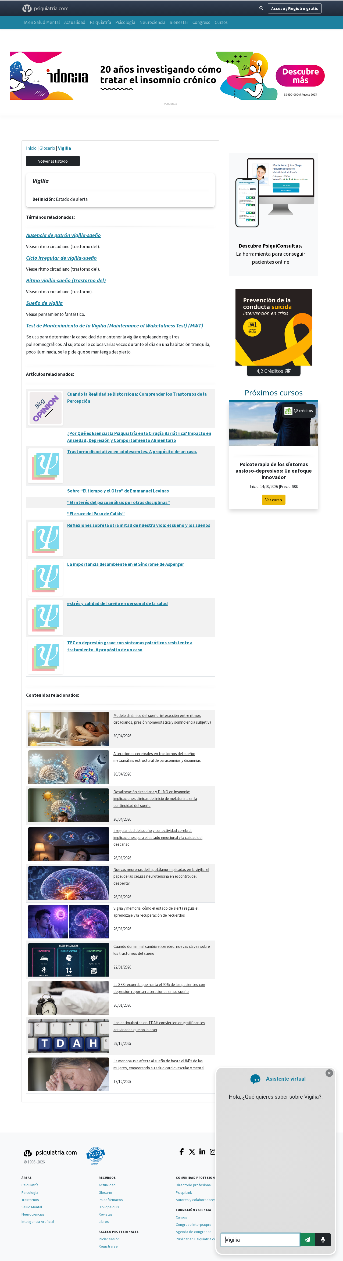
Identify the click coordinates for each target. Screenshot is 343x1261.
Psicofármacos (111, 1199)
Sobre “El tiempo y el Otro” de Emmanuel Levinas (118, 491)
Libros (104, 1221)
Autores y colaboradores (196, 1199)
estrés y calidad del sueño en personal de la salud (117, 603)
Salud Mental (32, 1207)
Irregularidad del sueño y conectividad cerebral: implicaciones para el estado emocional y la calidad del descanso (157, 837)
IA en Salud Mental (42, 22)
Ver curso (273, 499)
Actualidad (74, 22)
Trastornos (30, 1199)
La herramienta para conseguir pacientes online (270, 253)
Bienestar (179, 22)
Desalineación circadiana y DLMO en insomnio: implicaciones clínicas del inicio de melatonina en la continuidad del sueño (155, 798)
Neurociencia (152, 22)
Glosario (47, 148)
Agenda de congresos (194, 1231)
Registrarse (108, 1246)
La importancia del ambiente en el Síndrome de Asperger (125, 564)
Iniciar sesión (109, 1239)
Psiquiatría (100, 22)
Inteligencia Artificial (38, 1221)
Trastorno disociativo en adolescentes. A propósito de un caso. (132, 452)
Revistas (106, 1214)
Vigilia (64, 148)
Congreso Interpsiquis (194, 1224)
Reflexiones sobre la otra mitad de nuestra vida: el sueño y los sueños (138, 525)
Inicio (31, 148)
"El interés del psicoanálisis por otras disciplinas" (118, 502)
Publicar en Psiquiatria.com (197, 1239)
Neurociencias (33, 1214)
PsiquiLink (184, 1192)
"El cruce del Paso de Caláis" (96, 514)
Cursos (221, 22)
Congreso (201, 22)
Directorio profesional (194, 1185)
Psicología (125, 22)
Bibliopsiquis (109, 1207)
